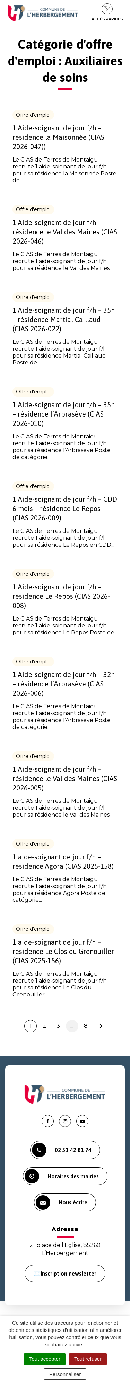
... (71, 1026)
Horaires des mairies (62, 1176)
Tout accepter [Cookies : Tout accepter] (44, 1359)
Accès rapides (107, 12)
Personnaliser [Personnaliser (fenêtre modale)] (65, 1374)
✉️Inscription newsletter (65, 1273)
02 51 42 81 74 (62, 1150)
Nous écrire (61, 1202)
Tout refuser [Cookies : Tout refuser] (88, 1359)
